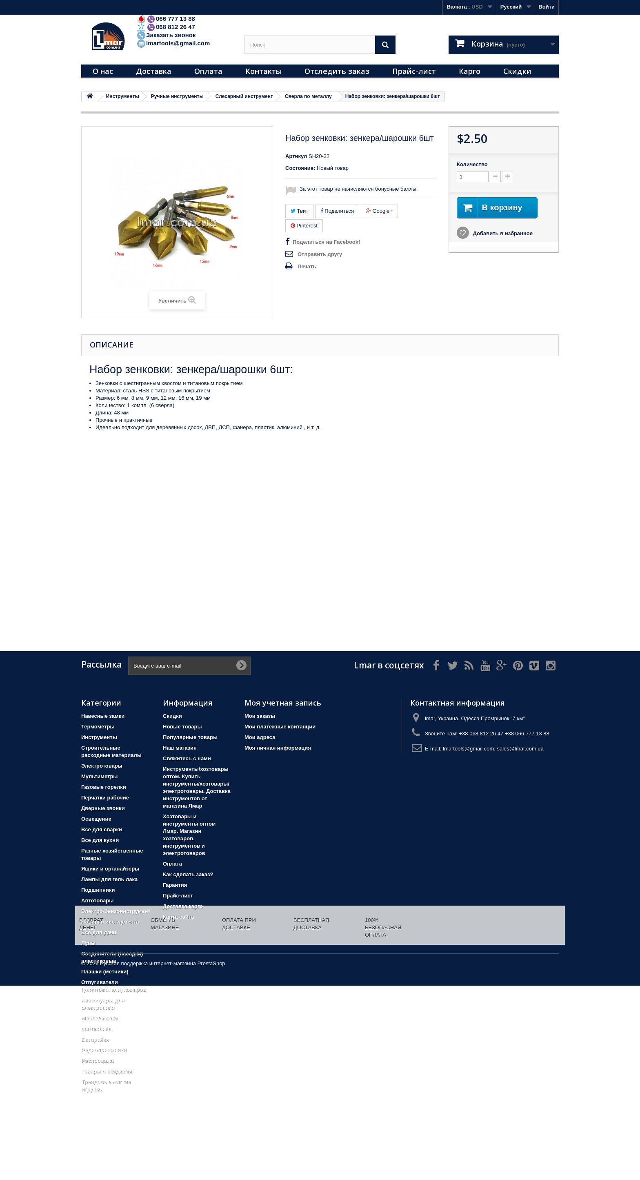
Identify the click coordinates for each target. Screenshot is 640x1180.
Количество (472, 164)
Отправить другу (320, 254)
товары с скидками (106, 1071)
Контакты (263, 71)
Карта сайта (178, 917)
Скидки (517, 71)
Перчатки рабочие (105, 798)
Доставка (153, 71)
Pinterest (304, 226)
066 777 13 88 (165, 18)
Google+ (379, 211)
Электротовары (101, 766)
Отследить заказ (336, 71)
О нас (103, 71)
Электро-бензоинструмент (116, 911)
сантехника (96, 1029)
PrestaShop (211, 1158)
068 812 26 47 (165, 26)
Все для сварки (101, 829)
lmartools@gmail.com (173, 43)
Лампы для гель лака (109, 879)
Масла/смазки (99, 1018)
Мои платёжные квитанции (280, 727)
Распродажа (97, 1061)
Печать (307, 266)
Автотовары (97, 900)
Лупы (88, 943)
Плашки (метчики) (105, 971)
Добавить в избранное (502, 233)
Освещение (96, 819)
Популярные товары (190, 737)
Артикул (296, 156)
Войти (546, 7)
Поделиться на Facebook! (326, 242)
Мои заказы (259, 716)
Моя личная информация (277, 748)
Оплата (208, 71)
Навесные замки (102, 716)
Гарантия (175, 885)
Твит (299, 211)
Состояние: (300, 168)
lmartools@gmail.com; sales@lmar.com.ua (493, 749)
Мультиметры (99, 776)
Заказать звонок (166, 34)
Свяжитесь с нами (187, 758)
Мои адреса (259, 737)
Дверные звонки (103, 808)
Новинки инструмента (110, 922)
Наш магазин (180, 748)
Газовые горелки (103, 787)
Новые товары (182, 727)
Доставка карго (183, 906)
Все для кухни (100, 840)
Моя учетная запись (282, 703)
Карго (469, 71)
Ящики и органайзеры (110, 869)
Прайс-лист (414, 71)
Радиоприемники (104, 1050)
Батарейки (95, 1039)
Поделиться (337, 211)
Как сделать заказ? (188, 874)
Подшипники (98, 890)
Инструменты (99, 737)
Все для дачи (98, 932)
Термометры (98, 727)
